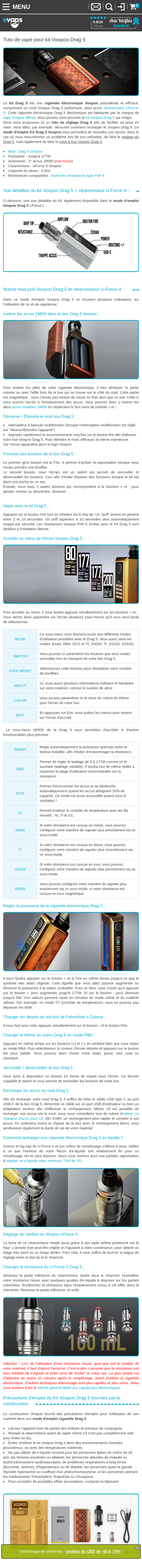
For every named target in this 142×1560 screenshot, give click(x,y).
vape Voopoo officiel (19, 117)
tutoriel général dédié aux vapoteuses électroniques (78, 1388)
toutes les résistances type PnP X (78, 175)
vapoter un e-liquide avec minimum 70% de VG (44, 1161)
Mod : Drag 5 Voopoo (25, 151)
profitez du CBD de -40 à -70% (93, 1551)
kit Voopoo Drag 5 (100, 117)
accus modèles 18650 (29, 407)
